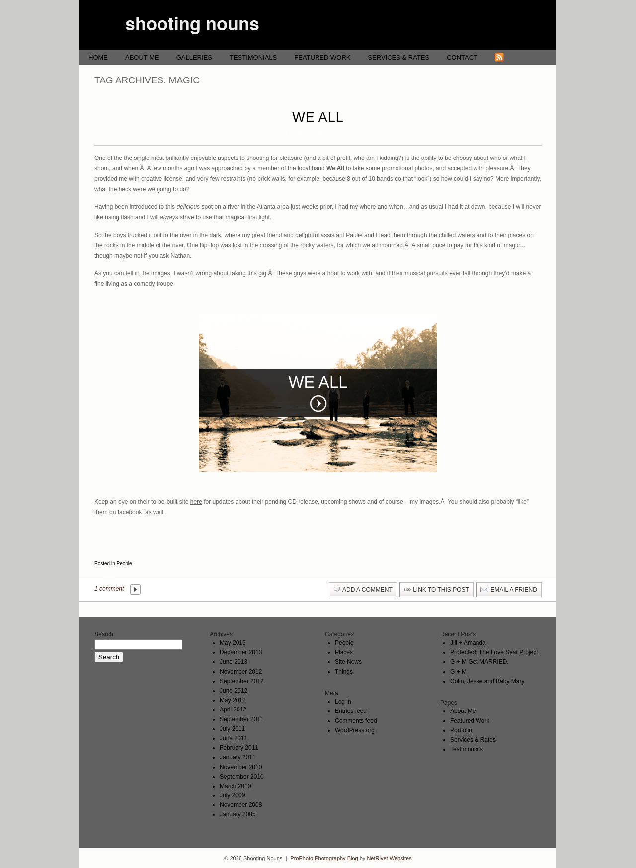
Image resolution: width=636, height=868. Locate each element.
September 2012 (242, 681)
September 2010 (242, 776)
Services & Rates (398, 57)
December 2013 (241, 652)
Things (344, 671)
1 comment (109, 588)
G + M (458, 671)
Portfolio (461, 730)
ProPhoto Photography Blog (324, 858)
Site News (348, 661)
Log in (343, 701)
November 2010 (241, 767)
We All (318, 117)
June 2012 (233, 690)
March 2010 (235, 786)
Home (98, 57)
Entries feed (351, 711)
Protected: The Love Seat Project (494, 652)
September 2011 (242, 719)
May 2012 (233, 700)
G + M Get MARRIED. (479, 661)
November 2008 (241, 804)
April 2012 (233, 709)
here (196, 501)
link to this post (441, 589)
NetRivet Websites (389, 858)
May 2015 (233, 642)
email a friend (513, 589)
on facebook (125, 512)
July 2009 (232, 795)
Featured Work (322, 57)
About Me (142, 57)
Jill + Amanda (468, 642)
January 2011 (238, 757)
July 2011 (232, 728)
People (124, 563)
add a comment (367, 589)
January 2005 (238, 814)
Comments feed (356, 720)
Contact (462, 57)
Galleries (194, 57)
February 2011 (239, 747)
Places (344, 652)
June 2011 (233, 738)
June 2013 (233, 661)
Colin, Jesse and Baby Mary (487, 681)
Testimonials (253, 57)
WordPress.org (355, 730)
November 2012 (241, 671)
